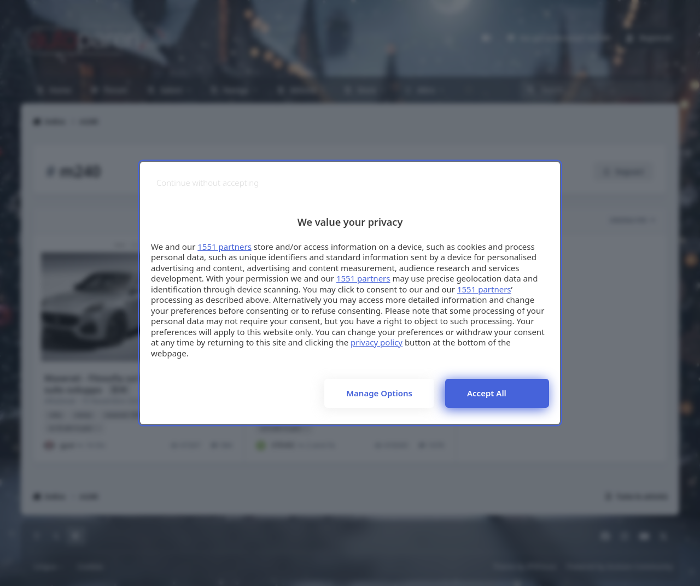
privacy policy (376, 342)
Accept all (486, 393)
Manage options (379, 393)
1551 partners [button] (224, 246)
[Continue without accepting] (207, 183)
